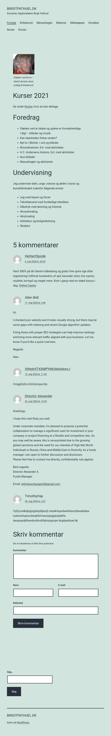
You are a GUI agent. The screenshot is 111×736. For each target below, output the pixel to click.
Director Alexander (38, 396)
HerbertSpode (35, 256)
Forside (11, 22)
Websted (18, 602)
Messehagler (45, 22)
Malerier (61, 22)
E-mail (61, 585)
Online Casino (27, 285)
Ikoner (11, 29)
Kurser (22, 29)
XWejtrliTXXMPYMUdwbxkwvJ (47, 369)
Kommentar (19, 550)
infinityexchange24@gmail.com (40, 484)
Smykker (93, 22)
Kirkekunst (26, 22)
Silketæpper (77, 22)
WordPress (23, 722)
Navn (16, 585)
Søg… (10, 671)
